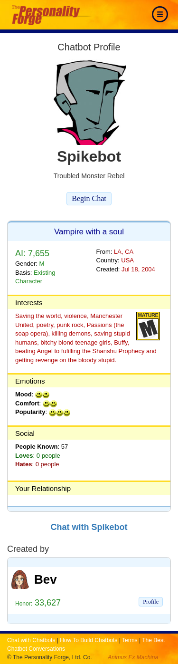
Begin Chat (89, 198)
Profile (151, 601)
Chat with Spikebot (89, 527)
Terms (130, 640)
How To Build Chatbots (88, 640)
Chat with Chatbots (31, 640)
